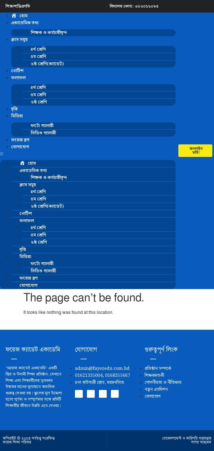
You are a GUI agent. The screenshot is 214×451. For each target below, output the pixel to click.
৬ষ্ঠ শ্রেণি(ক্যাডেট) (47, 63)
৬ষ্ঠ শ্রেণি (39, 102)
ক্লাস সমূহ (19, 39)
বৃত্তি (14, 109)
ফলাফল (18, 77)
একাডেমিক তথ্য (24, 23)
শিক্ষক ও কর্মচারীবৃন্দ (49, 32)
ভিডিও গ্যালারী (43, 133)
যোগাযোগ (20, 147)
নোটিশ (17, 70)
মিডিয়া (17, 116)
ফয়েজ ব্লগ (20, 140)
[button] (88, 154)
